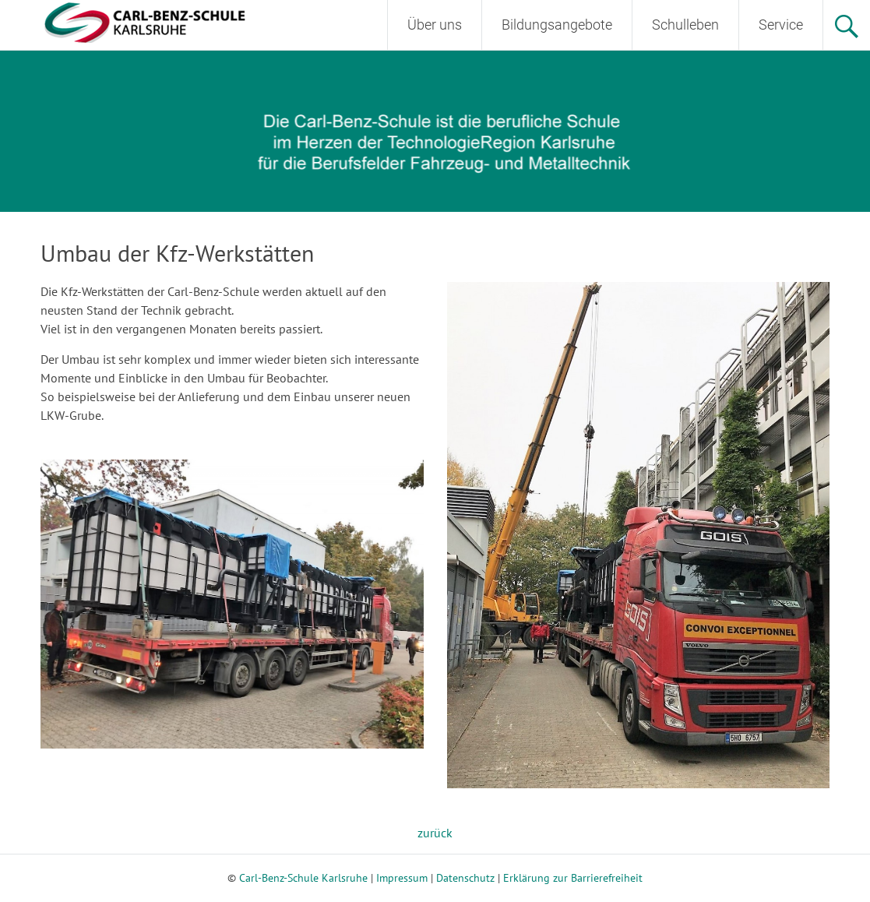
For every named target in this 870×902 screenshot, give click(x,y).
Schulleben (685, 24)
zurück (435, 832)
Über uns (434, 24)
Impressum (402, 878)
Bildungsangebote (557, 24)
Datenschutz (465, 878)
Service (781, 24)
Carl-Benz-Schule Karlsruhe (303, 878)
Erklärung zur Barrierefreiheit (573, 878)
